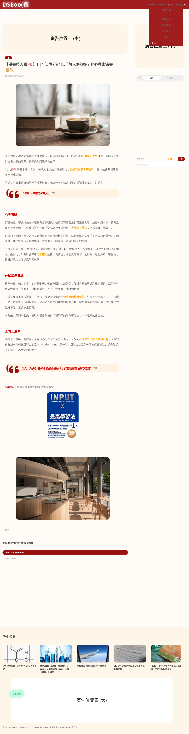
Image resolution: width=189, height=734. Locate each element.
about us (24, 727)
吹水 (152, 77)
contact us (37, 727)
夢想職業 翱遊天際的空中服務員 (91, 665)
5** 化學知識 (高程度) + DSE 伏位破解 (19, 667)
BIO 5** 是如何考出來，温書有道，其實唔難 (130, 667)
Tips (9, 530)
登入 (154, 42)
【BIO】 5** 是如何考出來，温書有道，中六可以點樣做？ (167, 667)
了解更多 (17, 693)
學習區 (170, 77)
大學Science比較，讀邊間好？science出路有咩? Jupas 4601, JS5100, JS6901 (54, 668)
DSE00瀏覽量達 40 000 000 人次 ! (61, 727)
